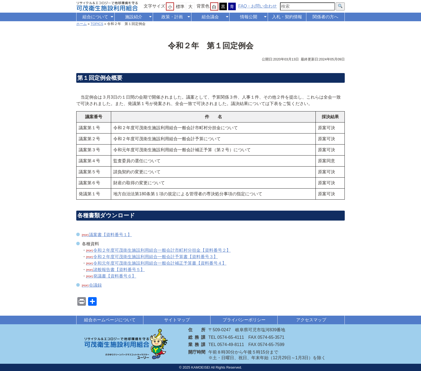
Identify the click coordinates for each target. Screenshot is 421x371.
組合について (95, 17)
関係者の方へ (325, 17)
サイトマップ (177, 320)
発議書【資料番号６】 (114, 276)
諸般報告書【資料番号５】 (119, 269)
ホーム (81, 24)
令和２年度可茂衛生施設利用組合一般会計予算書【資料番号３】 (155, 256)
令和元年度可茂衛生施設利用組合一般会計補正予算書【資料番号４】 (159, 263)
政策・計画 (172, 17)
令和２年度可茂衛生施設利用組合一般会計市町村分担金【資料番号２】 (162, 250)
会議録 (95, 285)
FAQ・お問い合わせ (257, 6)
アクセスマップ (311, 320)
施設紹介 (133, 17)
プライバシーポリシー (244, 320)
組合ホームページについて (110, 320)
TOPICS (96, 24)
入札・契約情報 (287, 17)
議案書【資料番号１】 (110, 234)
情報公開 (248, 17)
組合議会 (210, 17)
